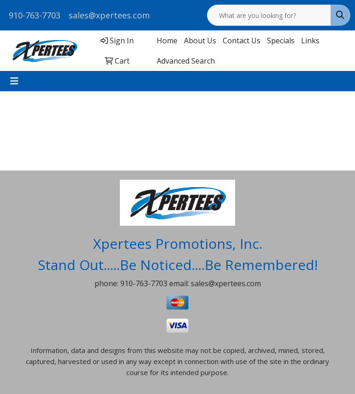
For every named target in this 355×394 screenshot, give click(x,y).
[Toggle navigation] (14, 81)
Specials (281, 40)
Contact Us (241, 40)
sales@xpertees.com (109, 15)
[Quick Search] (269, 15)
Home (167, 40)
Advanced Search (186, 61)
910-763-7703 (34, 15)
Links (310, 40)
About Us (200, 40)
